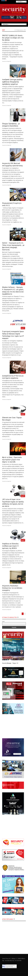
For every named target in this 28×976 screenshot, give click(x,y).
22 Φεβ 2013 (8, 61)
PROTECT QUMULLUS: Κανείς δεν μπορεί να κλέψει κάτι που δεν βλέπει (13, 38)
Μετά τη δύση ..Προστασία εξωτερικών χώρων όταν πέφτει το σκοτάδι (12, 459)
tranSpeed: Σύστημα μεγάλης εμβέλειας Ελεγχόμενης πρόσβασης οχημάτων (12, 82)
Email (3, 621)
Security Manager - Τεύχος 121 (10, 663)
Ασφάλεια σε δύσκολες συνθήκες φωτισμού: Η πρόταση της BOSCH (10, 546)
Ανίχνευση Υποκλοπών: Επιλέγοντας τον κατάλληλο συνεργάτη (12, 588)
